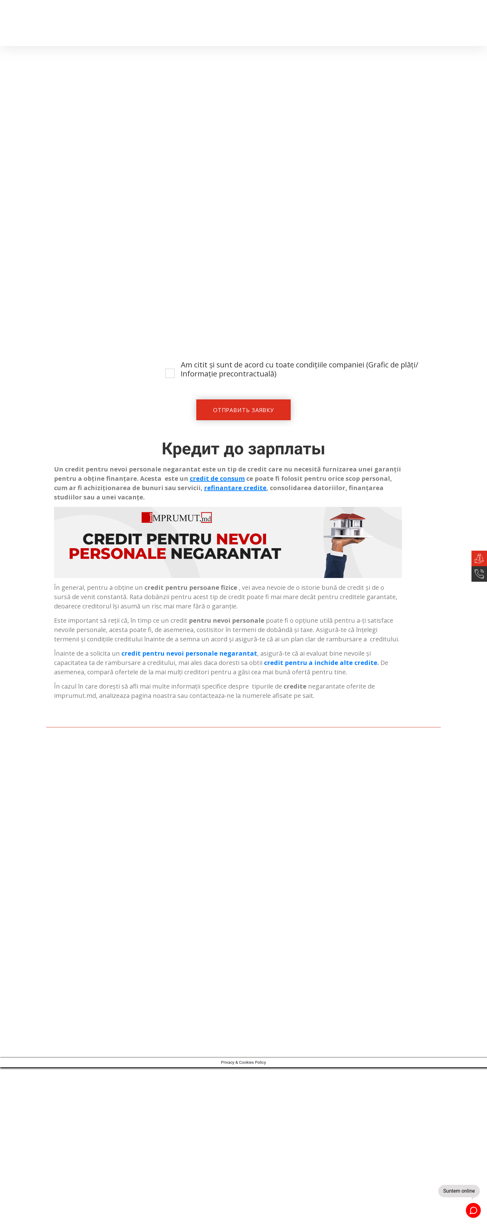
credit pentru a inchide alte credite (320, 663)
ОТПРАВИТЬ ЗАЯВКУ (243, 410)
